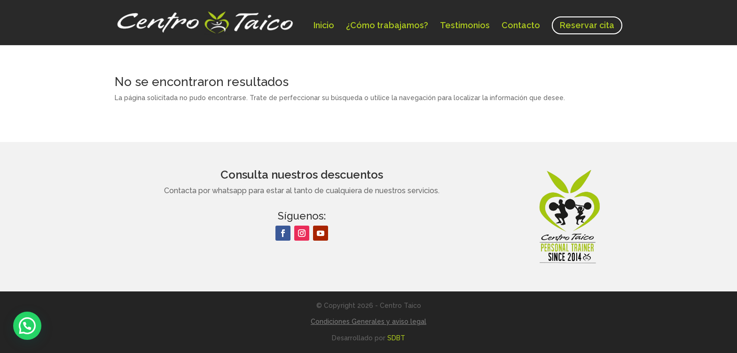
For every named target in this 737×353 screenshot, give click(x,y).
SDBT (396, 338)
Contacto (521, 26)
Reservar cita (587, 25)
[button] (27, 326)
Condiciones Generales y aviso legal (368, 321)
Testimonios (465, 26)
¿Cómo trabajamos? (387, 26)
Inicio (324, 26)
